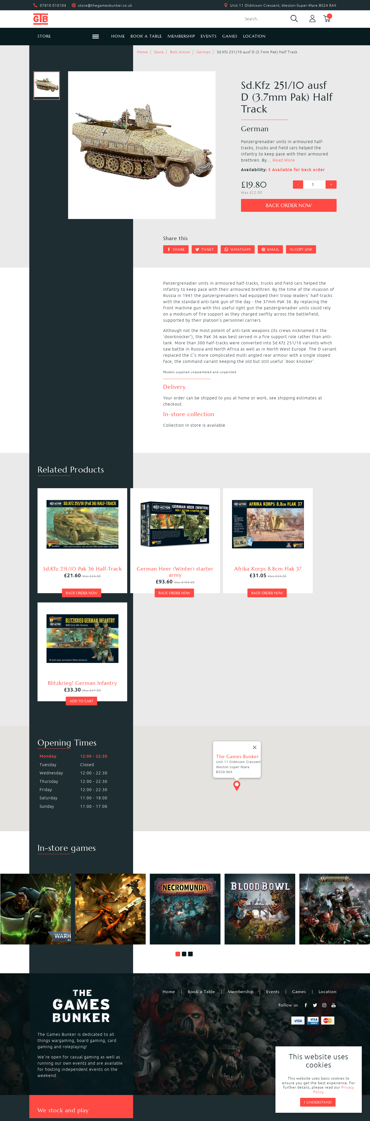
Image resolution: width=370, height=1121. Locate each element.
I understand (318, 1102)
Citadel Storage (286, 1043)
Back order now (289, 205)
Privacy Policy (177, 1084)
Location (254, 36)
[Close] (254, 631)
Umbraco (268, 1098)
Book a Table (146, 36)
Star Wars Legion (202, 1049)
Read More (284, 160)
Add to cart (296, 584)
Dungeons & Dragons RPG (62, 1049)
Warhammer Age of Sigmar (138, 1024)
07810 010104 (53, 5)
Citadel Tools (283, 1037)
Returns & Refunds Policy (125, 1084)
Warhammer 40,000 (56, 1018)
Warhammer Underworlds (62, 1030)
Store (159, 52)
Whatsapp (238, 249)
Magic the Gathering (206, 1030)
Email (270, 249)
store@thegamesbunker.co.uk (105, 5)
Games (229, 36)
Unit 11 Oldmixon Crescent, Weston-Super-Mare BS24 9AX (283, 5)
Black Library (283, 1018)
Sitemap (263, 1084)
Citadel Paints (284, 1024)
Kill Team (120, 1018)
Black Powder (199, 1043)
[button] (177, 837)
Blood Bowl (48, 1024)
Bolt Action (180, 52)
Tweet (205, 249)
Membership (181, 36)
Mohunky (227, 1098)
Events (209, 36)
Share (176, 249)
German (204, 52)
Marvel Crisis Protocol (133, 1049)
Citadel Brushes (286, 1030)
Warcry (192, 1024)
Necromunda (198, 1018)
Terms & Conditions (223, 1084)
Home (118, 36)
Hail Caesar (122, 1043)
